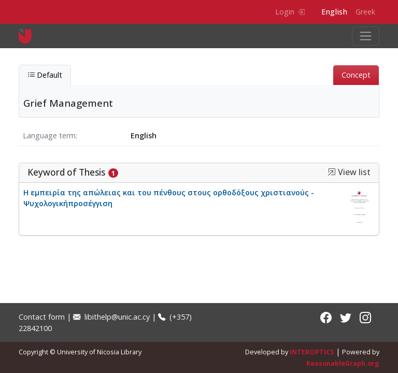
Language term (49, 135)
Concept (356, 75)
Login (290, 12)
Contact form (42, 317)
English (334, 12)
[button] (332, 172)
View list (349, 172)
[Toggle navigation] (365, 36)
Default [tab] (44, 75)
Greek (365, 12)
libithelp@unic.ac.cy (111, 317)
